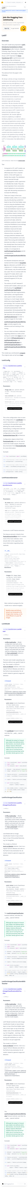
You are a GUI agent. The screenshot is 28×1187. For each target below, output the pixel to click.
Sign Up (6, 28)
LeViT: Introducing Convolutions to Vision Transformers (13, 47)
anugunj (22, 353)
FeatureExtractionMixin (10, 536)
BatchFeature (7, 567)
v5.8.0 (23, 10)
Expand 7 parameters (14, 521)
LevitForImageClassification (12, 251)
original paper (21, 160)
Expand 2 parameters (15, 594)
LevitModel (18, 288)
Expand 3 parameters (15, 722)
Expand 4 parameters (15, 904)
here (19, 336)
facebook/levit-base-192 (10, 435)
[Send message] (25, 1184)
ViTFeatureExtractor (17, 338)
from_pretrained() (12, 653)
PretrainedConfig (8, 441)
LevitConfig (12, 642)
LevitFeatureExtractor (10, 317)
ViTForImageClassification (12, 342)
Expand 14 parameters (14, 408)
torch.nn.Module (8, 666)
